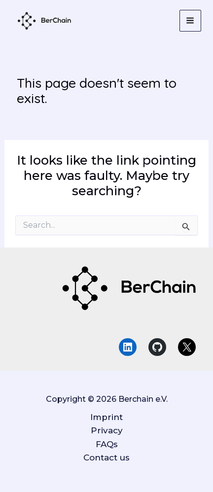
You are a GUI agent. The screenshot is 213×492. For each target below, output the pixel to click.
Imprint (106, 417)
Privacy (107, 430)
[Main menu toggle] (190, 21)
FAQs (107, 444)
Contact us (106, 457)
